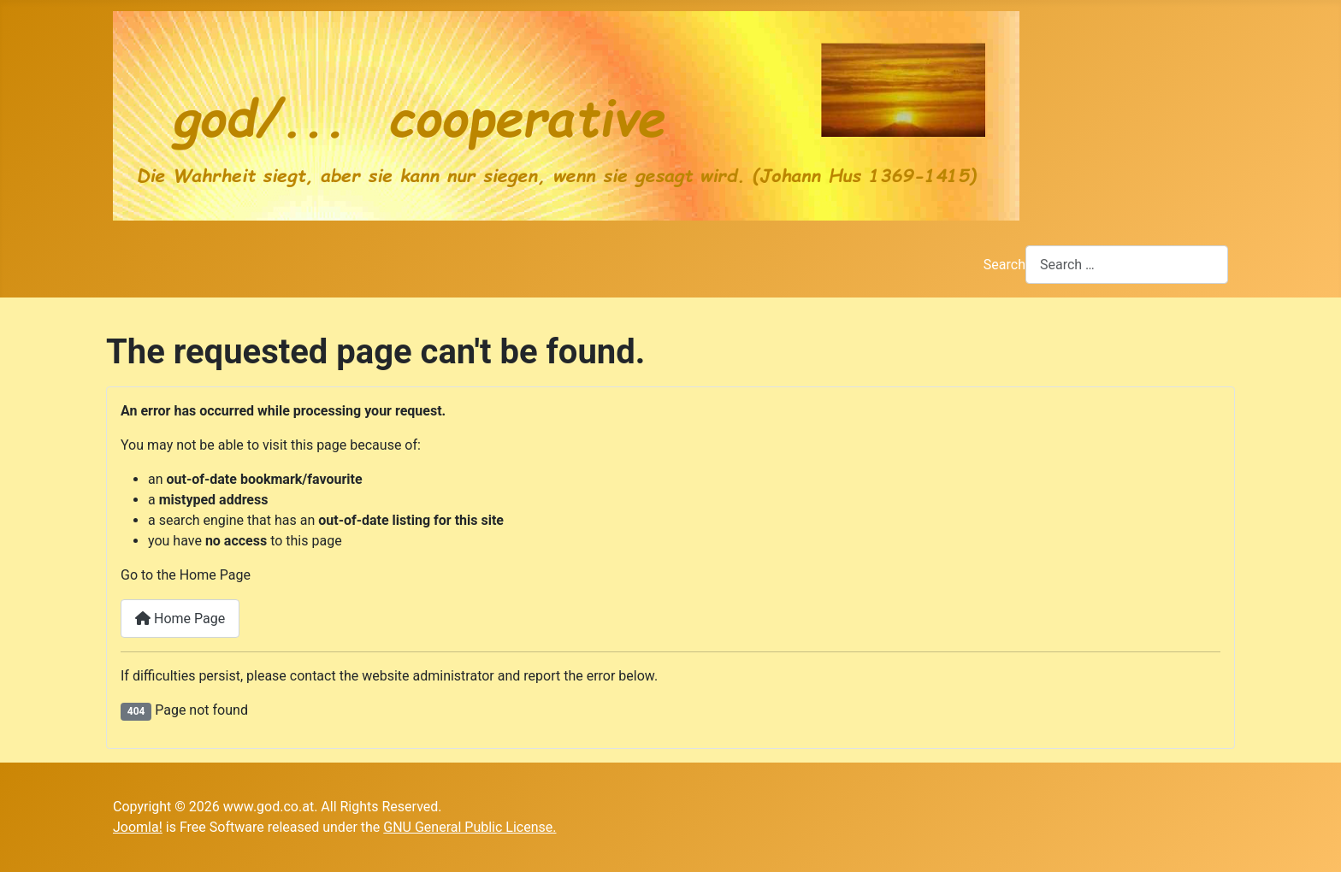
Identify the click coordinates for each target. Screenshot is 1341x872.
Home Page (180, 618)
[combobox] (1126, 264)
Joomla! (137, 827)
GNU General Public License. (469, 827)
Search (1004, 264)
